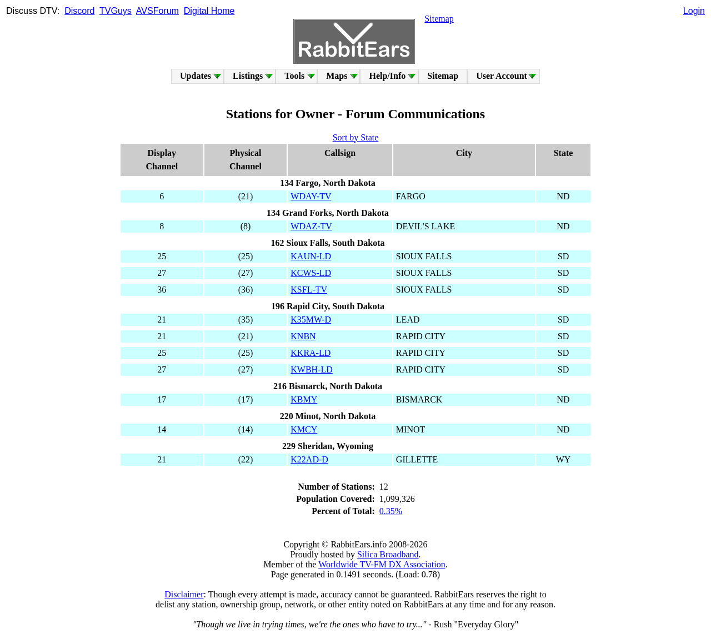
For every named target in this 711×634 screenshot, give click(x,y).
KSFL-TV (309, 289)
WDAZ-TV (311, 226)
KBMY (304, 399)
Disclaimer (183, 594)
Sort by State (356, 137)
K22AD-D (309, 459)
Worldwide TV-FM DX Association (381, 564)
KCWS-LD (311, 273)
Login (694, 11)
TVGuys (115, 11)
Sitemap (438, 18)
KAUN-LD (311, 256)
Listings (248, 75)
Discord (79, 11)
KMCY (304, 429)
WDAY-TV (311, 196)
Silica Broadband (388, 554)
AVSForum (157, 11)
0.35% (390, 511)
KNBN (303, 336)
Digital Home (209, 11)
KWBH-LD (312, 369)
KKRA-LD (311, 353)
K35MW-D (311, 319)
